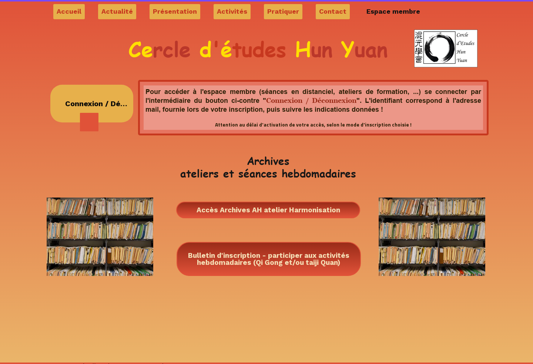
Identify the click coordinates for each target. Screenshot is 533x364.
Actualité (117, 11)
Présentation (175, 11)
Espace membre (393, 11)
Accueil (69, 11)
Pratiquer (283, 11)
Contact (332, 11)
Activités (232, 11)
